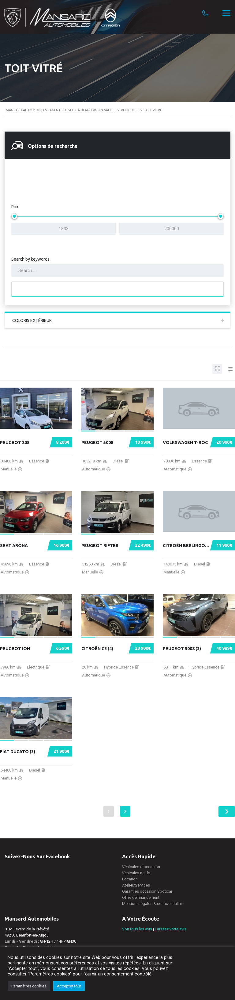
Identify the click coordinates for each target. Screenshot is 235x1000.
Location (130, 879)
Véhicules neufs (136, 873)
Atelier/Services (136, 885)
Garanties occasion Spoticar (147, 891)
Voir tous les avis (137, 929)
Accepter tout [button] (69, 986)
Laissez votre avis (170, 929)
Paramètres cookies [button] (29, 986)
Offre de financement (140, 897)
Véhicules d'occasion (141, 866)
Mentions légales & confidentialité (152, 903)
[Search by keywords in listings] (117, 270)
